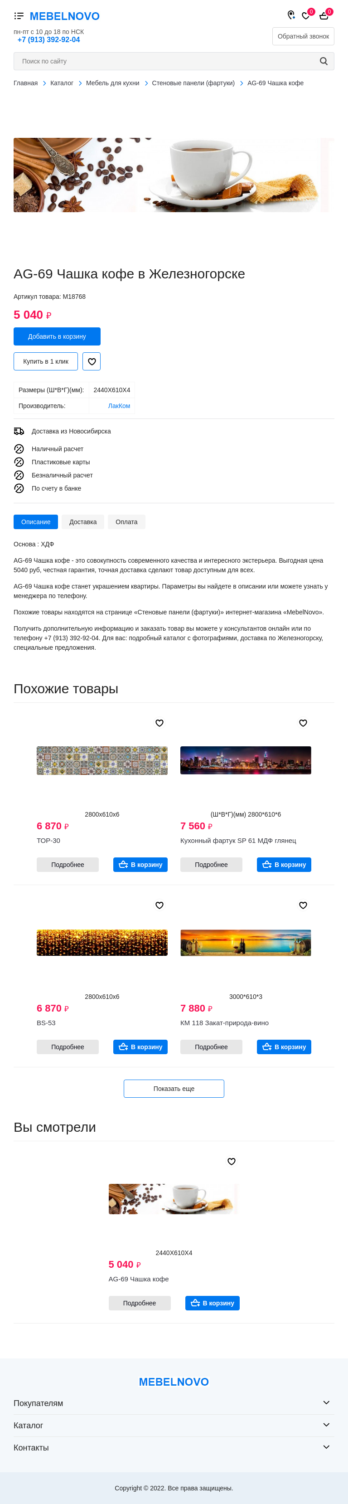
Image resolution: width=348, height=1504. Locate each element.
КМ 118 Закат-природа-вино (224, 1023)
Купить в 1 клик (45, 361)
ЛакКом (119, 405)
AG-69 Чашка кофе (139, 1279)
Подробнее (67, 864)
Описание (35, 522)
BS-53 (46, 1023)
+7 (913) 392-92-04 (49, 40)
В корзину (147, 864)
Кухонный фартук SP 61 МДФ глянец (238, 840)
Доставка (83, 522)
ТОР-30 (48, 840)
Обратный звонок (303, 36)
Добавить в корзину (57, 336)
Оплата (126, 522)
